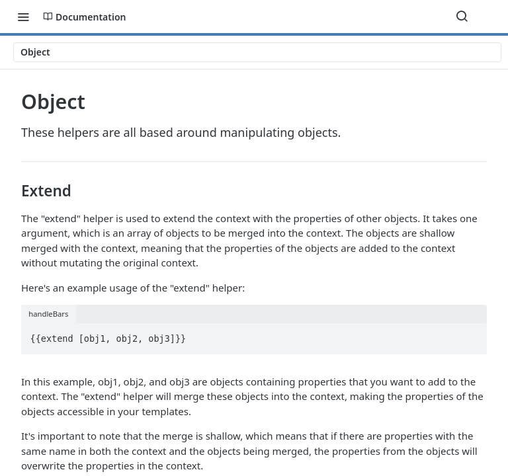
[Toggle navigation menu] (23, 16)
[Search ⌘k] (462, 16)
